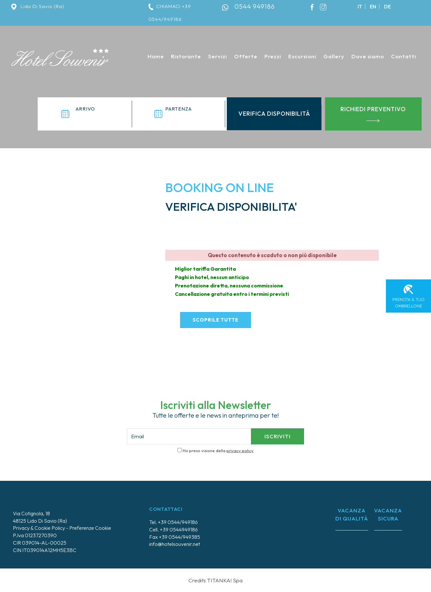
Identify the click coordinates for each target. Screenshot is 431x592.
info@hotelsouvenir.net (174, 543)
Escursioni (302, 56)
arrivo (85, 109)
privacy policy (240, 450)
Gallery (333, 56)
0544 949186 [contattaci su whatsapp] (255, 6)
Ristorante (186, 56)
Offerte (245, 56)
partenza (178, 109)
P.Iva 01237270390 (35, 535)
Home (156, 56)
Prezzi (272, 56)
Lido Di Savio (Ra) (37, 6)
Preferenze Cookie (90, 527)
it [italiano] (360, 6)
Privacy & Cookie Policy (39, 527)
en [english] (373, 6)
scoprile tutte (215, 319)
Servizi (217, 56)
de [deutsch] (387, 6)
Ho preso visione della (218, 450)
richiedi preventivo (373, 113)
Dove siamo (367, 56)
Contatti (403, 56)
